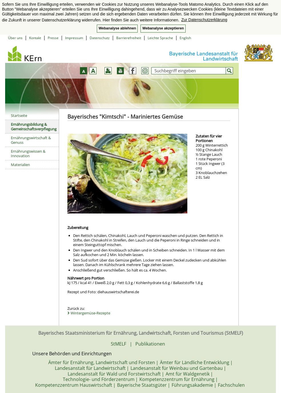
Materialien (20, 164)
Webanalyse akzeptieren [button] (163, 28)
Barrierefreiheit (128, 37)
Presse (53, 37)
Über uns (15, 37)
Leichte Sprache (160, 37)
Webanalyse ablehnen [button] (117, 28)
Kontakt (35, 37)
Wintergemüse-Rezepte (90, 313)
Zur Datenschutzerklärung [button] (204, 19)
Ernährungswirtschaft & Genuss (31, 140)
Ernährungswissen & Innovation (28, 153)
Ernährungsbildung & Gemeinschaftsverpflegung (34, 126)
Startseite (19, 115)
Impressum (74, 37)
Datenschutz (100, 37)
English (185, 37)
